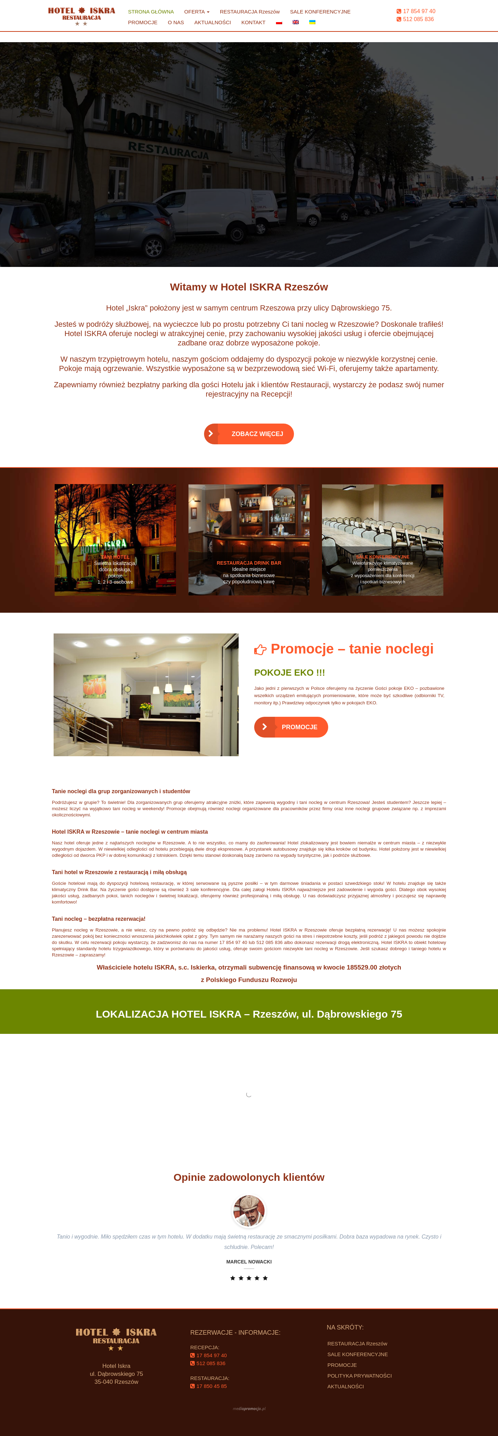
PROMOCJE (142, 22)
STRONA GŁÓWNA (151, 12)
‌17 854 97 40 (416, 11)
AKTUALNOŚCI (212, 22)
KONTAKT (253, 22)
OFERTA (197, 12)
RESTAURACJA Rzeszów (250, 12)
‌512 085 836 (415, 19)
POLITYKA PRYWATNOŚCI (360, 1376)
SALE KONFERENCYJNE (320, 12)
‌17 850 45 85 (208, 1386)
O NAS (176, 22)
